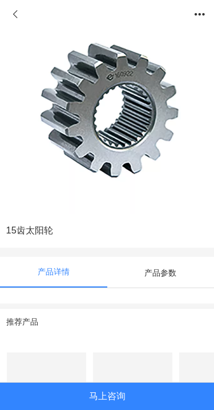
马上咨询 (107, 396)
